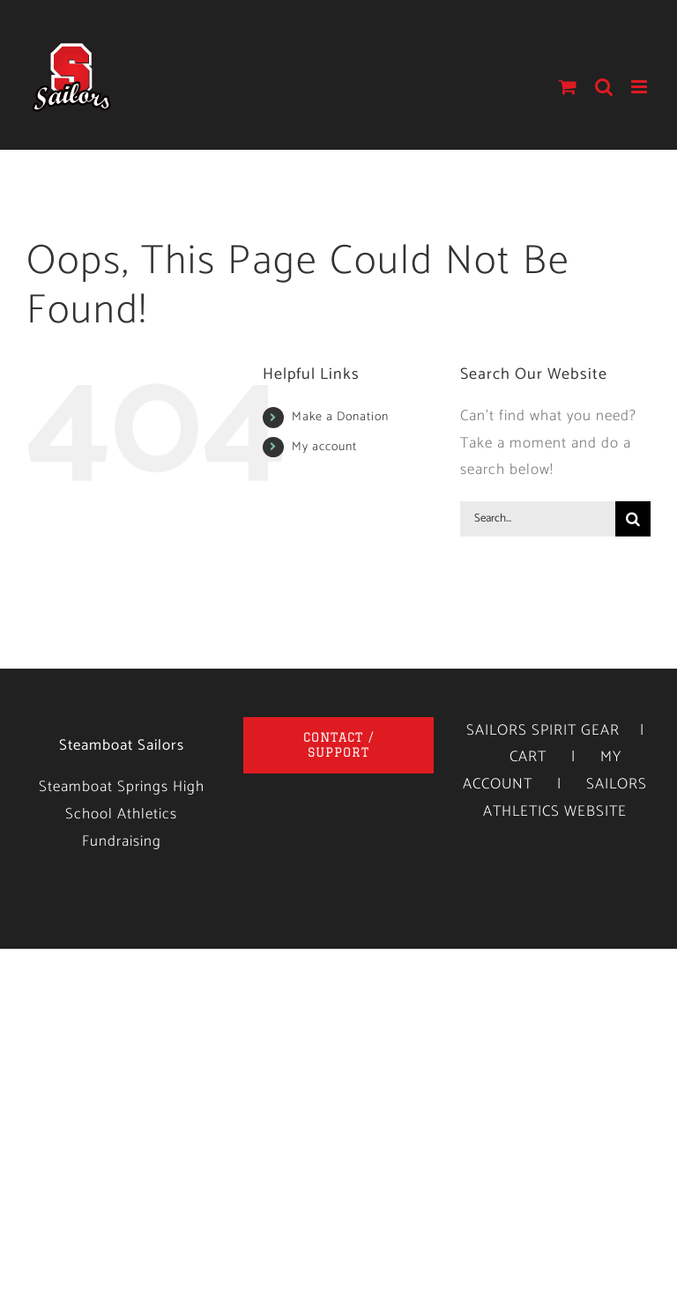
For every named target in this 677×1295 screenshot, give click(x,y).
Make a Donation (340, 417)
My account (324, 447)
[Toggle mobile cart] (568, 87)
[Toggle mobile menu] (641, 87)
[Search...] (537, 518)
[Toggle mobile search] (604, 87)
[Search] (633, 518)
